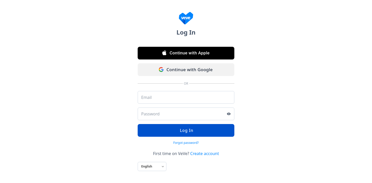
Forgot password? (186, 143)
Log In (186, 130)
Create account (204, 153)
